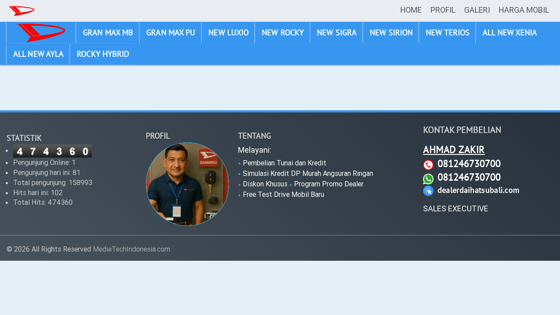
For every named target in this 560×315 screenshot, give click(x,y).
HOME (411, 10)
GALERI (477, 10)
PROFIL (442, 10)
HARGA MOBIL (524, 10)
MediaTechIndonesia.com (131, 249)
